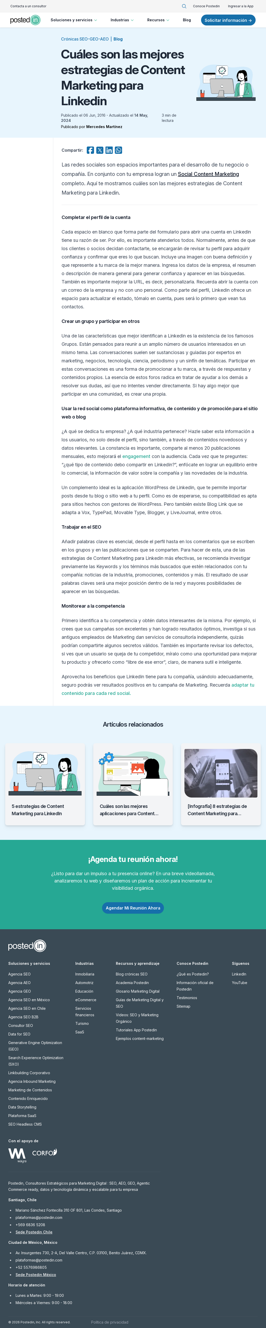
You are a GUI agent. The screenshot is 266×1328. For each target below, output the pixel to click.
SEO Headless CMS (25, 1124)
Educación (84, 991)
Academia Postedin (132, 982)
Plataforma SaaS (22, 1115)
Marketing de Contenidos (30, 1090)
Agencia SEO (19, 974)
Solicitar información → (228, 20)
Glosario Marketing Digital (137, 991)
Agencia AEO (19, 982)
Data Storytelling (22, 1107)
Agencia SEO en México (29, 1000)
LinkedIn (239, 974)
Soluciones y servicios (74, 20)
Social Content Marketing (208, 174)
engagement (136, 456)
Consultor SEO (20, 1025)
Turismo (82, 1023)
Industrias (123, 20)
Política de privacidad (109, 1322)
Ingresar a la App (241, 6)
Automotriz (84, 982)
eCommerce (85, 1000)
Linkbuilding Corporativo (29, 1073)
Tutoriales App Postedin (136, 1030)
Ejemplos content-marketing (140, 1038)
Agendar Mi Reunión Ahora (133, 908)
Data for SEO (19, 1034)
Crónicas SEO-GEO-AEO (85, 39)
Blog (187, 20)
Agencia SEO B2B (23, 1017)
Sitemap (183, 1006)
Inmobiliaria (84, 974)
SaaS (79, 1032)
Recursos (158, 20)
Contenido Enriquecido (28, 1098)
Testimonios (187, 997)
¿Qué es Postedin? (193, 974)
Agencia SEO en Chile (27, 1008)
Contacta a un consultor (28, 6)
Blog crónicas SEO (132, 974)
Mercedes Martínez (104, 126)
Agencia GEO (19, 991)
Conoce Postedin (206, 6)
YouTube (239, 982)
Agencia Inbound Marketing (32, 1081)
